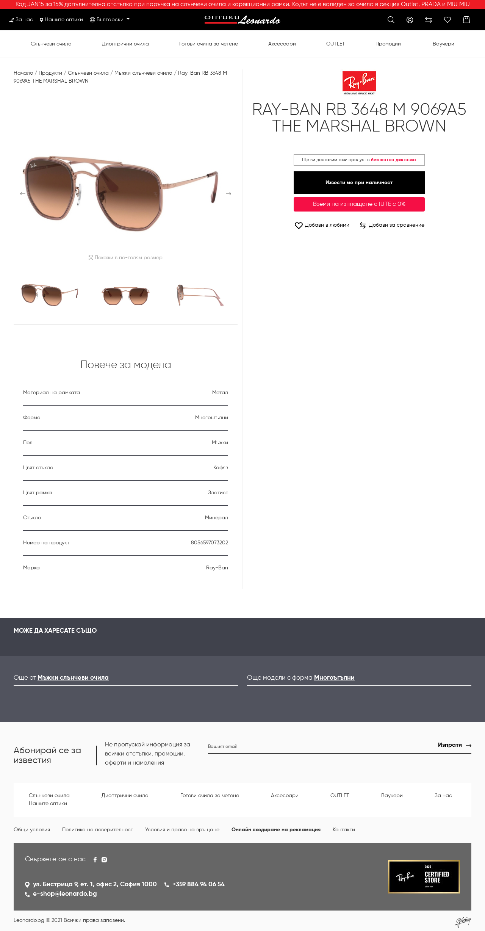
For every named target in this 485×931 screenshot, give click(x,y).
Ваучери (443, 44)
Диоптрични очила (125, 44)
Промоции (388, 44)
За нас (21, 19)
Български (111, 19)
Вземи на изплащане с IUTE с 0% (359, 204)
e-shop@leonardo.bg (65, 894)
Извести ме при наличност (359, 182)
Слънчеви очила (51, 44)
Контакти (344, 829)
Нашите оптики (61, 19)
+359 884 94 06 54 (198, 884)
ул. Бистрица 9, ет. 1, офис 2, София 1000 (95, 884)
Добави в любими (321, 225)
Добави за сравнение (392, 225)
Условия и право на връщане (182, 829)
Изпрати (450, 745)
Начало (23, 73)
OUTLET (335, 44)
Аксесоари (282, 44)
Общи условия (32, 829)
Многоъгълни (334, 678)
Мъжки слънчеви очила (143, 73)
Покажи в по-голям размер (126, 257)
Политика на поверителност (97, 829)
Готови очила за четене (208, 44)
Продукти (50, 73)
